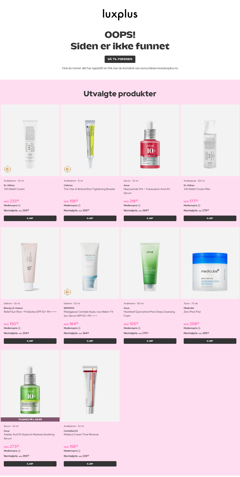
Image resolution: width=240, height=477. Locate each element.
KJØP (30, 218)
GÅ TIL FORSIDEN (120, 59)
